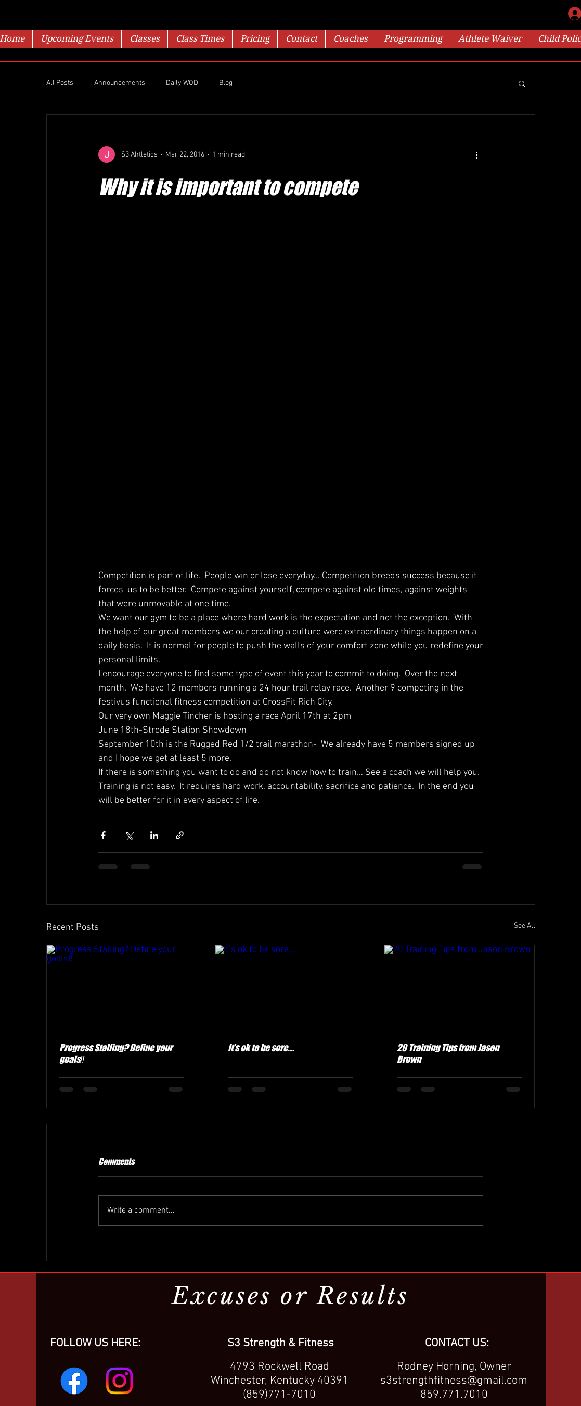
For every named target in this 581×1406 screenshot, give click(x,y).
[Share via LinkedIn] (154, 835)
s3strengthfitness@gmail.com (453, 1381)
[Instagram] (119, 1381)
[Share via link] (180, 835)
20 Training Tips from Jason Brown (448, 1053)
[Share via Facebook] (103, 835)
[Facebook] (74, 1381)
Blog (226, 83)
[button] (522, 83)
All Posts (59, 83)
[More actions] (477, 154)
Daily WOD (182, 83)
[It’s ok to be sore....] (290, 987)
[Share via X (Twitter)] (129, 835)
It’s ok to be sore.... (261, 1047)
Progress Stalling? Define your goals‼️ (115, 1053)
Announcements (119, 83)
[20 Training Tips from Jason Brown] (459, 987)
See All (524, 925)
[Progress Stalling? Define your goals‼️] (122, 987)
